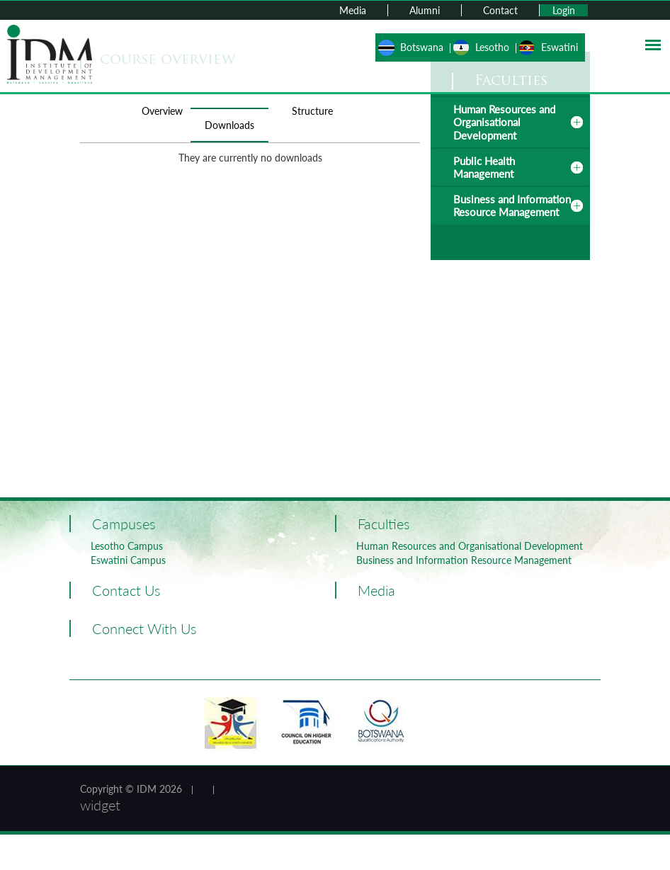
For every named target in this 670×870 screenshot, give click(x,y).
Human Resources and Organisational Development (504, 122)
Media (352, 10)
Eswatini (559, 47)
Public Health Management (484, 167)
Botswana (421, 47)
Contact (500, 10)
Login (563, 10)
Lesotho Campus (127, 546)
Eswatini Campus (128, 560)
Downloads (229, 125)
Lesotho (492, 47)
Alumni (424, 10)
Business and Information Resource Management (512, 205)
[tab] (510, 122)
